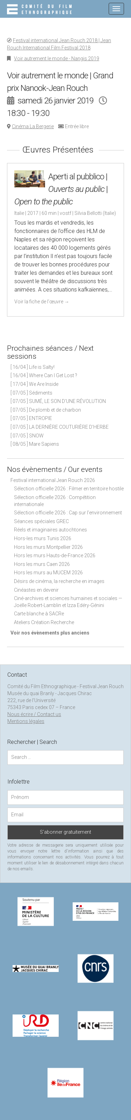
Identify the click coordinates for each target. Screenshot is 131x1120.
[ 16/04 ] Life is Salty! (32, 367)
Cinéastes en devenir (36, 590)
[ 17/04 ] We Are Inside (34, 384)
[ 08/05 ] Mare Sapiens (34, 444)
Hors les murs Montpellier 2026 (48, 547)
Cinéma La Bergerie (33, 126)
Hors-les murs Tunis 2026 (42, 538)
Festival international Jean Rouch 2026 (52, 480)
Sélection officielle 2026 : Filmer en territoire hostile (69, 488)
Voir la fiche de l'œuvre (41, 301)
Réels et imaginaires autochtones (50, 529)
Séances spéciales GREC (41, 521)
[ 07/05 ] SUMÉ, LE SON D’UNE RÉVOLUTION (58, 401)
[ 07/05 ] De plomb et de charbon (45, 410)
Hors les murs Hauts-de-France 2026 (54, 555)
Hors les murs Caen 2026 (42, 564)
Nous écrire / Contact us (34, 714)
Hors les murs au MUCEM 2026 (48, 572)
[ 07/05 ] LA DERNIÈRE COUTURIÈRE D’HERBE (59, 427)
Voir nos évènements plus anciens (49, 633)
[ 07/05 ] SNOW (27, 435)
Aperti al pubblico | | (61, 189)
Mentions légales (25, 721)
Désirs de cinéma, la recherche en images (59, 581)
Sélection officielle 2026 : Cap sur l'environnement (68, 512)
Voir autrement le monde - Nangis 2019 (56, 58)
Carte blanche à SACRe (39, 613)
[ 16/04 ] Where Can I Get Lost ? (43, 375)
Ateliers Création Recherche (44, 622)
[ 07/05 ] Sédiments (31, 393)
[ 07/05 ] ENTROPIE (31, 418)
